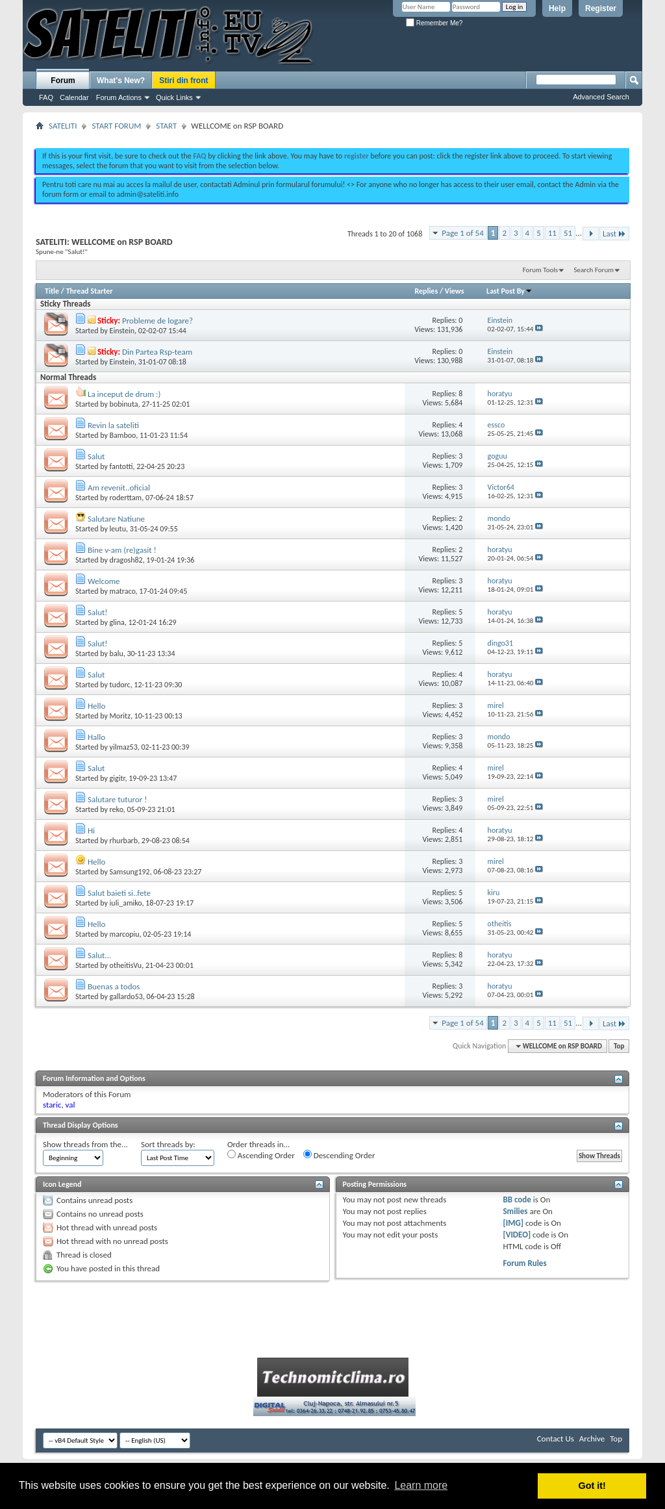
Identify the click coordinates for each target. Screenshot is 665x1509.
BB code (517, 1199)
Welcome (104, 581)
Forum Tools (540, 270)
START (166, 126)
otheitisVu (126, 965)
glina (117, 622)
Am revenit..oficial (119, 487)
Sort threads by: (168, 1144)
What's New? (121, 80)
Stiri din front (183, 80)
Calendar (74, 97)
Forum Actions (119, 97)
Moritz (120, 715)
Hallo (96, 737)
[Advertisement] (332, 135)
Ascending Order (261, 1155)
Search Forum (594, 270)
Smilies (515, 1211)
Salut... (99, 955)
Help (557, 8)
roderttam (126, 497)
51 (568, 233)
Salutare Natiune (116, 519)
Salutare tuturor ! (117, 799)
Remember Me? (434, 23)
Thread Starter (89, 291)
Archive (592, 1438)
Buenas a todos (114, 986)
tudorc (120, 684)
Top (619, 1046)
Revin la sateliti (113, 425)
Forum (63, 80)
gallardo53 (126, 996)
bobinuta (124, 404)
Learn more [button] (420, 1485)
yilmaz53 (124, 747)
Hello (96, 706)
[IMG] (513, 1223)
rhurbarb (124, 840)
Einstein (122, 330)
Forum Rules (524, 1263)
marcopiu (125, 934)
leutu (118, 528)
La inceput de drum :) (124, 394)
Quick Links (174, 97)
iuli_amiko (126, 902)
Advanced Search (601, 97)
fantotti (121, 466)
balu (116, 653)
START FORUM (116, 126)
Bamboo (123, 435)
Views (454, 291)
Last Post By (509, 291)
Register (600, 8)
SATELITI (63, 126)
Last (614, 233)
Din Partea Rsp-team (157, 352)
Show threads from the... (85, 1144)
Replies (426, 291)
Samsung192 (130, 871)
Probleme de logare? (157, 320)
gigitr (117, 778)
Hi (91, 830)
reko (116, 809)
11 (552, 233)
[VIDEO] (517, 1234)
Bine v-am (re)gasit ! (122, 550)
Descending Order (339, 1155)
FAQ (46, 97)
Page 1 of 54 (463, 233)
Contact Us (555, 1438)
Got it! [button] (592, 1485)
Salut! (98, 612)
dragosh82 (126, 559)
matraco (123, 591)
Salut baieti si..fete (119, 893)
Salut (96, 456)
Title (52, 291)
